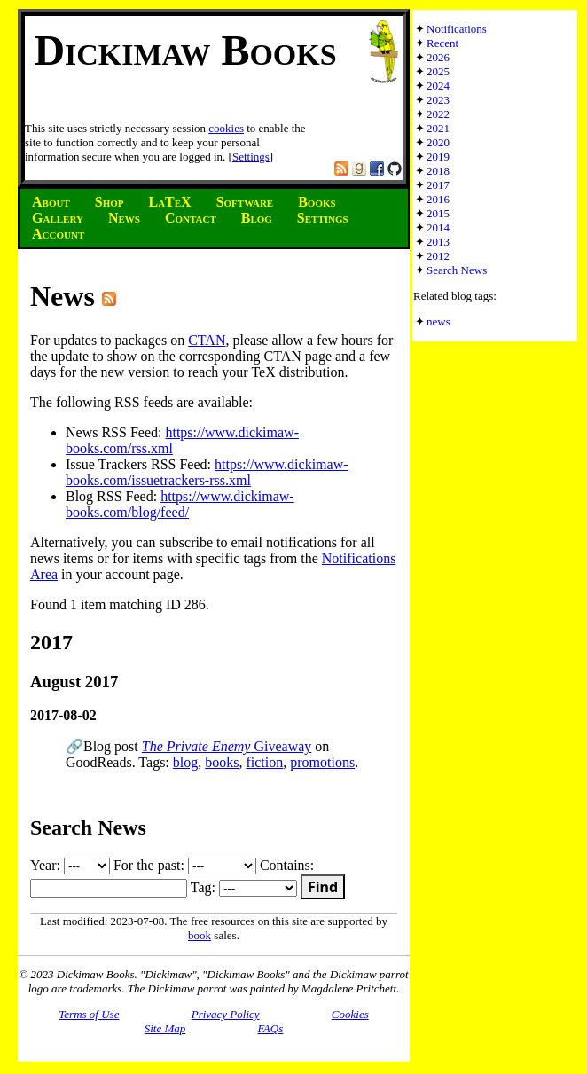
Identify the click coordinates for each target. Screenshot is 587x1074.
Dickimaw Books (185, 50)
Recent (442, 43)
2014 (438, 227)
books (222, 762)
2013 (438, 241)
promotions (322, 762)
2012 (438, 256)
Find (323, 887)
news (438, 321)
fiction (264, 762)
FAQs (271, 1028)
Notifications (457, 28)
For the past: (184, 865)
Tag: (244, 887)
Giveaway (226, 746)
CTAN (206, 340)
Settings (251, 156)
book (199, 935)
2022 (438, 114)
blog (185, 762)
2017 (438, 185)
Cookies (350, 1014)
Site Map (165, 1028)
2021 (438, 128)
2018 (438, 170)
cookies (226, 128)
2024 (438, 85)
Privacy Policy (226, 1014)
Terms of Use (89, 1014)
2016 (438, 199)
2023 (438, 99)
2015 (438, 213)
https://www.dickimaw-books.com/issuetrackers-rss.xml (207, 472)
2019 (438, 156)
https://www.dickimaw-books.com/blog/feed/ (180, 504)
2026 (438, 57)
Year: (70, 865)
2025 (438, 71)
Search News (457, 270)
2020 (438, 142)
